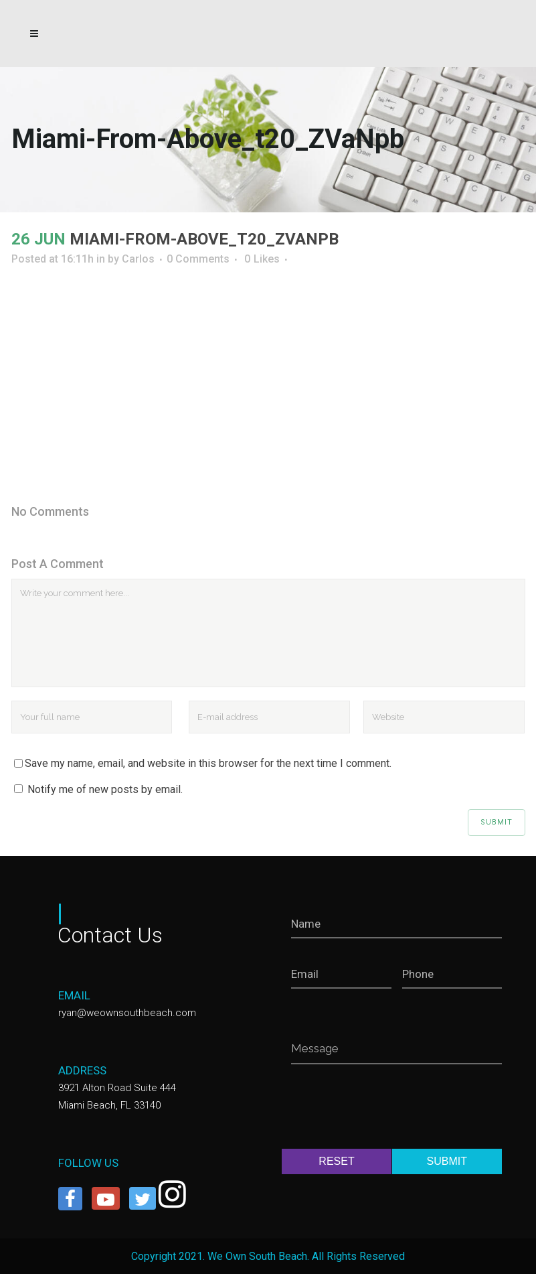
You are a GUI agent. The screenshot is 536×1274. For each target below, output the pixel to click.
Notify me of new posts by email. (105, 789)
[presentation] (393, 1109)
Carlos (138, 259)
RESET (336, 1161)
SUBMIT (447, 1161)
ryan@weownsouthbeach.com (127, 1013)
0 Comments (198, 259)
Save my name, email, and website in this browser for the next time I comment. (208, 763)
